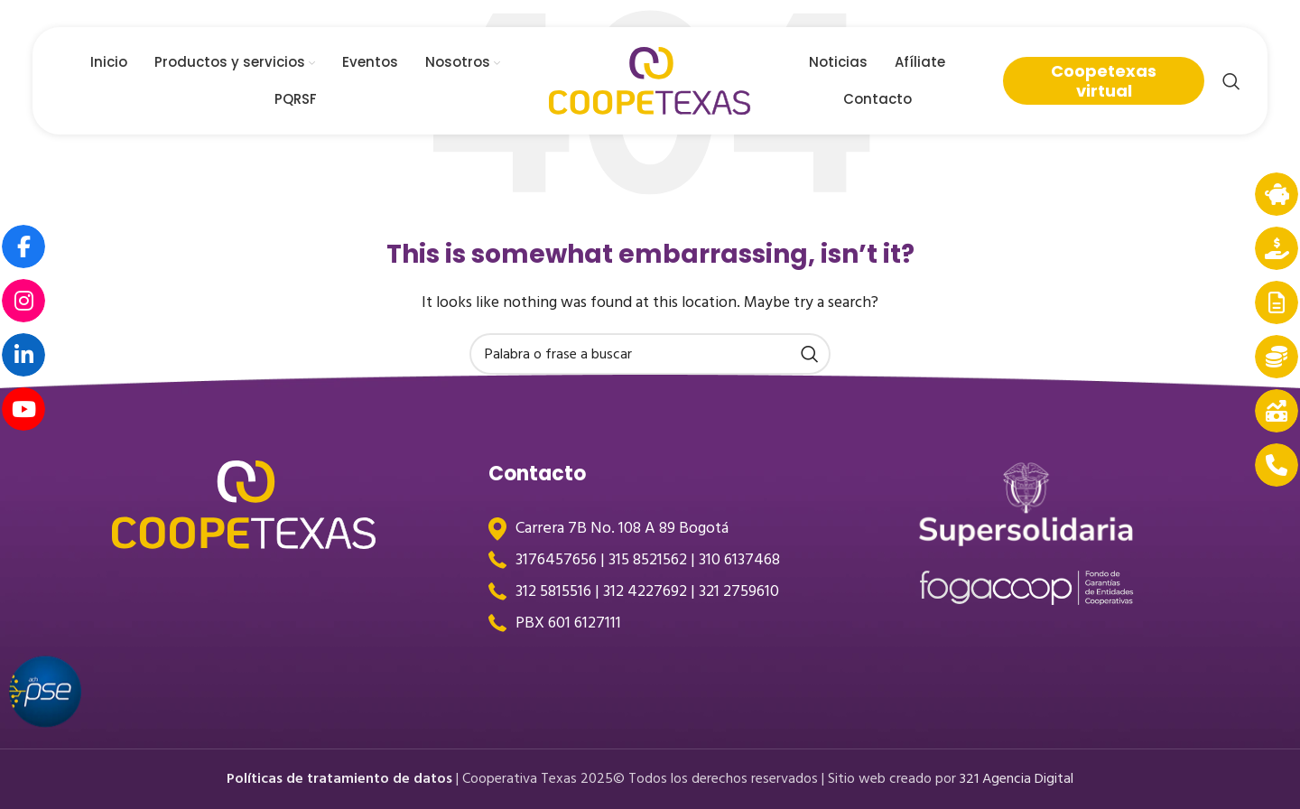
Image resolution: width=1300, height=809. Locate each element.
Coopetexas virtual (1103, 81)
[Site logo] (650, 80)
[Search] (1231, 81)
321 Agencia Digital (1016, 778)
